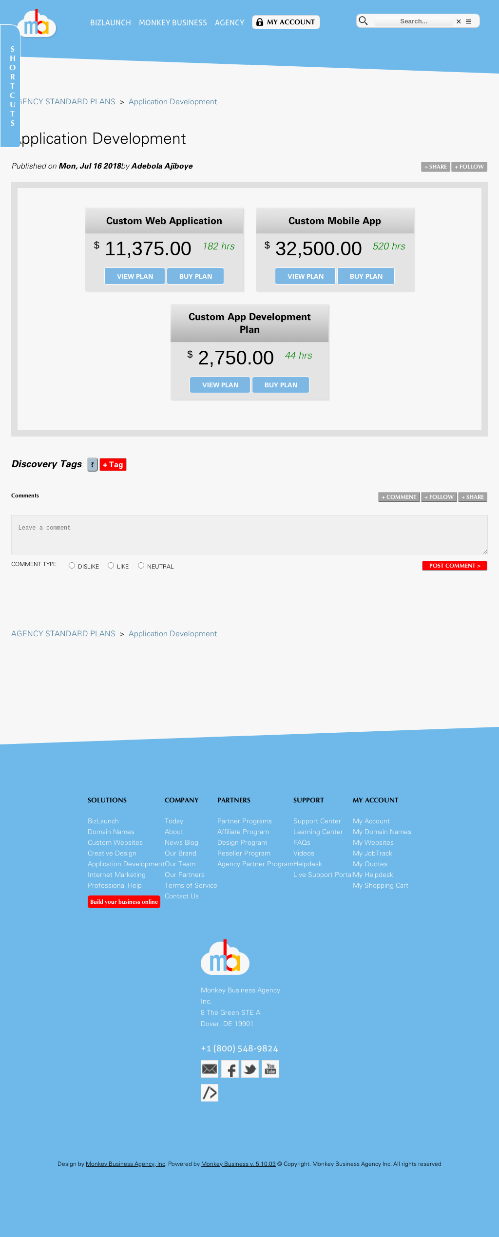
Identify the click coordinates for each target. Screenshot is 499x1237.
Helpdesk (307, 871)
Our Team (180, 871)
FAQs (301, 850)
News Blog (181, 850)
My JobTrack (372, 860)
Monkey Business (171, 22)
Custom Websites (115, 850)
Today (174, 828)
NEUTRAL (164, 571)
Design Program (242, 850)
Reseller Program (243, 860)
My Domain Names (382, 839)
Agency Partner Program (255, 871)
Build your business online (124, 909)
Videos (303, 860)
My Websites (373, 850)
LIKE (126, 571)
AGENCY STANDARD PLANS (67, 102)
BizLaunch (108, 22)
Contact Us (182, 903)
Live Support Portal (323, 882)
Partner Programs (244, 828)
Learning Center (318, 839)
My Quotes (370, 871)
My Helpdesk (373, 882)
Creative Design (112, 860)
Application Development (176, 102)
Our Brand (180, 860)
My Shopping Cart (380, 893)
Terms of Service (191, 893)
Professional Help (115, 893)
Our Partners (185, 882)
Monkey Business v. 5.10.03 (238, 1171)
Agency (227, 22)
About (174, 839)
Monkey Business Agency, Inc (125, 1171)
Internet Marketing (117, 882)
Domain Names (111, 839)
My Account (289, 22)
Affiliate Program (243, 839)
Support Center (317, 828)
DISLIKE (91, 571)
